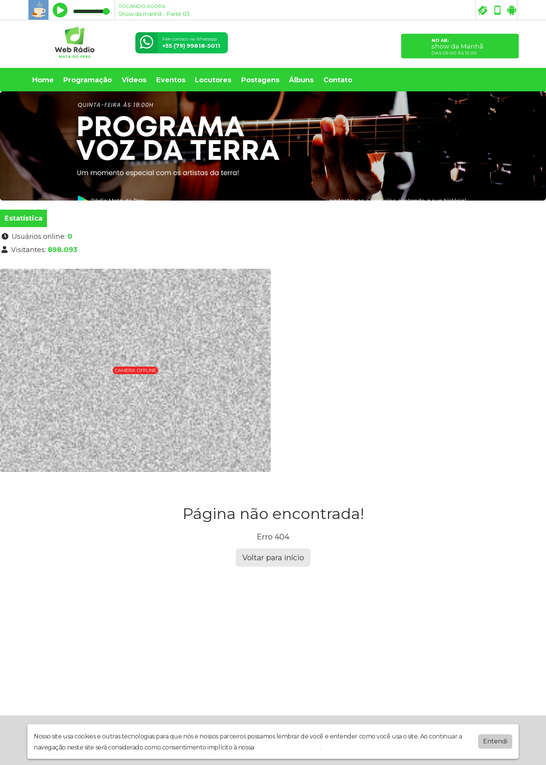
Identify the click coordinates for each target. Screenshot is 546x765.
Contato (337, 80)
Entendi (495, 741)
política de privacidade (287, 747)
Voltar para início (273, 557)
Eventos (170, 80)
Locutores (213, 80)
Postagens (260, 80)
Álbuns (301, 80)
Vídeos (134, 80)
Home (43, 80)
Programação (87, 80)
